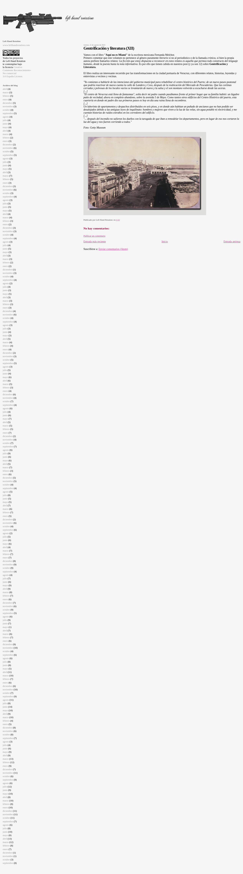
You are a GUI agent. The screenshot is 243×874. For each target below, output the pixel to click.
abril (5, 89)
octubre (6, 110)
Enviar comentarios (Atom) (113, 249)
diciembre (7, 103)
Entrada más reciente (94, 241)
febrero (6, 96)
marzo (6, 92)
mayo (5, 127)
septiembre (8, 113)
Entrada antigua (231, 241)
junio (5, 123)
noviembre (8, 106)
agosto (6, 116)
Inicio (164, 241)
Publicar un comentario (94, 236)
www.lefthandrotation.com (16, 45)
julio (5, 120)
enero (5, 99)
